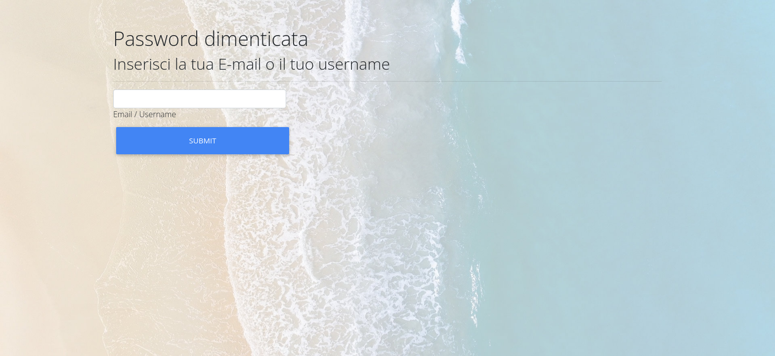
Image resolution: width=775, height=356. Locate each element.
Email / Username (144, 114)
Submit (202, 140)
